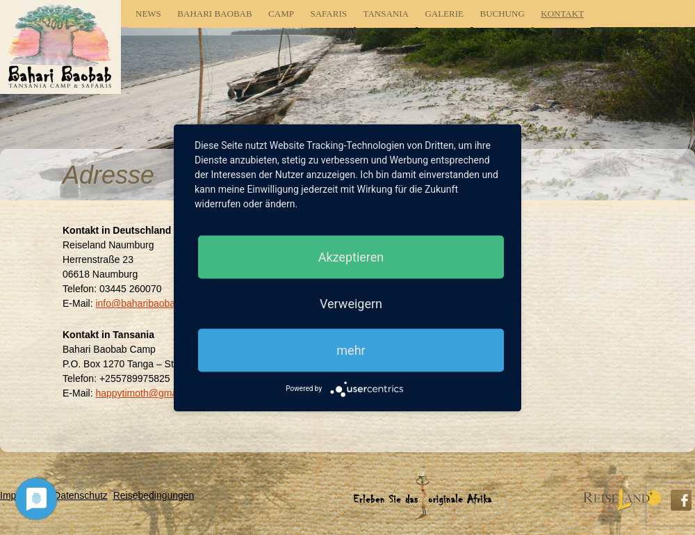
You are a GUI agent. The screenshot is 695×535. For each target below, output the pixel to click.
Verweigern (351, 303)
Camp (281, 13)
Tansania (385, 13)
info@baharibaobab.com (148, 303)
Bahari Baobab (214, 13)
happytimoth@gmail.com (148, 393)
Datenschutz (81, 495)
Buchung (502, 13)
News (148, 13)
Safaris (328, 13)
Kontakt (562, 13)
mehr (350, 349)
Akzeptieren (351, 256)
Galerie (444, 13)
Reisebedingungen (154, 495)
